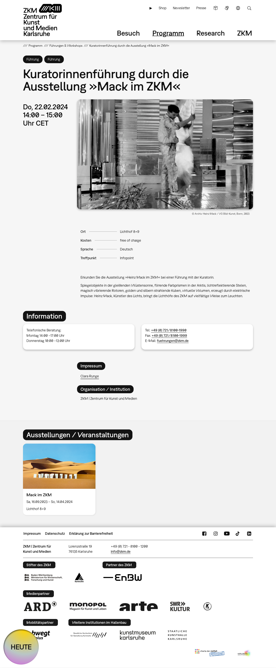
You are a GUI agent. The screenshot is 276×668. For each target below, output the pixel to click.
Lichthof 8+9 (129, 232)
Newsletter (181, 8)
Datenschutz (55, 533)
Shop (162, 8)
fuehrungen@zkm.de (173, 341)
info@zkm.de (121, 551)
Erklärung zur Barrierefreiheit (91, 533)
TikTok (238, 533)
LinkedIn (249, 533)
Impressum (32, 533)
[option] (61, 479)
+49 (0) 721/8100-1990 (168, 330)
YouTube (227, 533)
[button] (165, 154)
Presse (201, 8)
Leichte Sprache (215, 8)
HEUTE (21, 647)
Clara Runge (89, 376)
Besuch (128, 33)
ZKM (244, 33)
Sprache (238, 8)
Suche (249, 8)
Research (210, 33)
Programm (168, 33)
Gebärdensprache (227, 8)
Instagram (215, 533)
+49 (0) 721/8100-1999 (169, 336)
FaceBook (204, 533)
